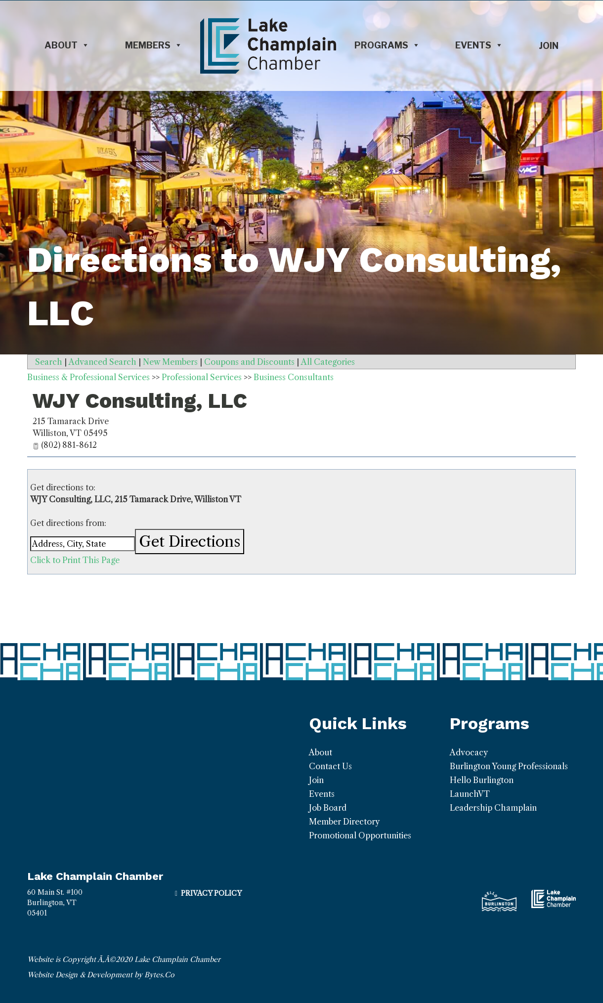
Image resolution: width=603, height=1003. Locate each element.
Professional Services (202, 377)
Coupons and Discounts (249, 362)
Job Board (327, 808)
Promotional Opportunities (360, 835)
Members (153, 45)
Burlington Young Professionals (509, 766)
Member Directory (344, 822)
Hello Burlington (482, 780)
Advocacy (469, 752)
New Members (170, 362)
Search (48, 362)
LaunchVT (470, 794)
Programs (387, 45)
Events (479, 45)
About (66, 45)
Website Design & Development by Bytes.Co (100, 974)
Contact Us (330, 766)
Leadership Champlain (493, 808)
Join (549, 46)
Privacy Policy (211, 893)
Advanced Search (102, 362)
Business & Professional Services (88, 377)
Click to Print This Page (75, 560)
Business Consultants (294, 377)
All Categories (328, 362)
